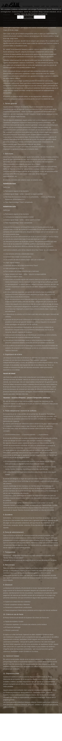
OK (20, 17)
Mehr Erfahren (28, 17)
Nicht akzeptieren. (39, 17)
